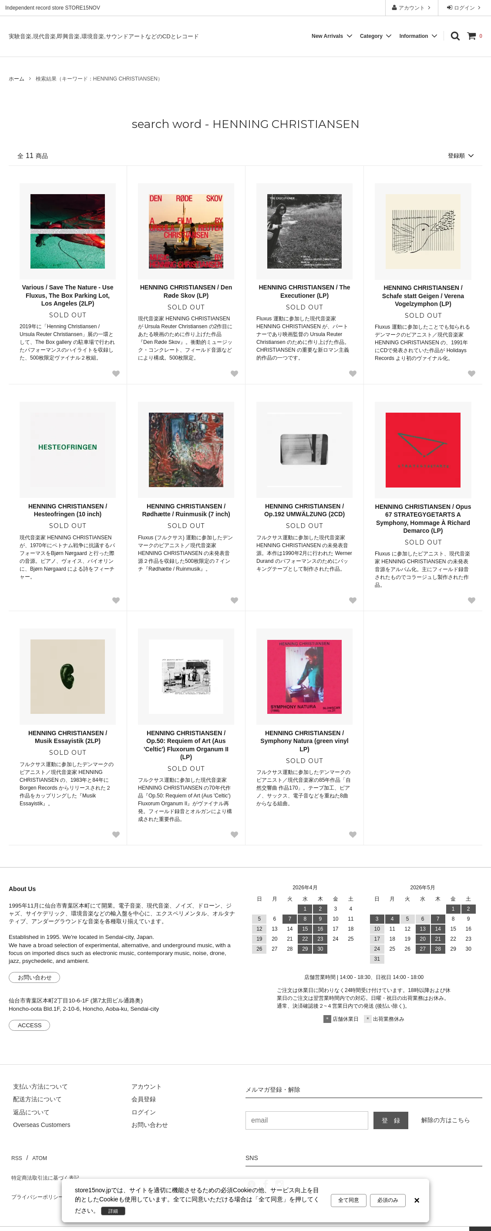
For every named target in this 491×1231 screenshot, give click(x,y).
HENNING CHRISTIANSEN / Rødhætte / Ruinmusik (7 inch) (186, 511)
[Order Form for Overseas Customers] (37, 1125)
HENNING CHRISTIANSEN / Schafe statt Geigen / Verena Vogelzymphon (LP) (423, 296)
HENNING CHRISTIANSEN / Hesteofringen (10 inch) (67, 511)
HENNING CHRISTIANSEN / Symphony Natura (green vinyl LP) (304, 741)
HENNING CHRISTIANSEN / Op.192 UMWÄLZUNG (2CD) (304, 511)
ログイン (465, 7)
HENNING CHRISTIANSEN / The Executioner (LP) (304, 292)
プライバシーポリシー (39, 1181)
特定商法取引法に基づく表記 (48, 1168)
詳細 (116, 1211)
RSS (15, 1155)
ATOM (34, 1155)
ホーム (16, 79)
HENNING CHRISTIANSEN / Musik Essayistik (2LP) (67, 737)
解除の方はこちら (445, 1120)
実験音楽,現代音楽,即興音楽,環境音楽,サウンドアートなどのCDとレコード (104, 36)
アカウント (412, 7)
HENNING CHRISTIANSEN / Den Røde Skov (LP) (186, 292)
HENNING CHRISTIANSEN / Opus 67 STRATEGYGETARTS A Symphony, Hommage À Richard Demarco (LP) (423, 519)
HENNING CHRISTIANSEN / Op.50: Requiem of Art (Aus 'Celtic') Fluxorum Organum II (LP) (186, 745)
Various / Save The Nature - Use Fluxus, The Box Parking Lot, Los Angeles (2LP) (67, 296)
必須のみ (387, 1201)
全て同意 (348, 1201)
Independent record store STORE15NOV (52, 8)
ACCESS (30, 1025)
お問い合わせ (35, 978)
